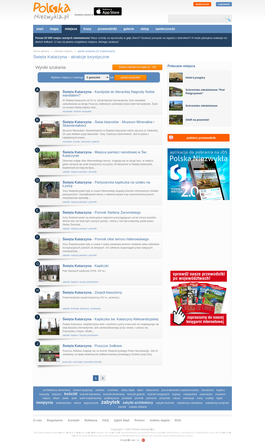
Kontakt (74, 420)
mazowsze (206, 394)
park (74, 398)
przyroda (165, 398)
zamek (122, 406)
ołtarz (56, 398)
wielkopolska (63, 402)
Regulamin (55, 420)
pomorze (151, 398)
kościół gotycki (136, 394)
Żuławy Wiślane (138, 406)
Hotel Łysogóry (195, 77)
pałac (66, 398)
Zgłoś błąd (121, 420)
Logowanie (224, 4)
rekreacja (188, 398)
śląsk (219, 398)
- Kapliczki (85, 266)
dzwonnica (152, 390)
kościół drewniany (114, 394)
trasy (87, 29)
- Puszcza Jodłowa (92, 346)
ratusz (176, 398)
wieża (77, 402)
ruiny (200, 398)
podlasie (127, 398)
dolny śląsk (127, 390)
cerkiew (100, 390)
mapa (54, 29)
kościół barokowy (90, 394)
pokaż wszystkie (130, 77)
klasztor (56, 394)
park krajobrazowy (91, 398)
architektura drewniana (56, 390)
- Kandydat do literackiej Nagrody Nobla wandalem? (108, 93)
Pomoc (140, 420)
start (39, 29)
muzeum (220, 394)
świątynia (44, 402)
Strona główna (41, 51)
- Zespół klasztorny (92, 292)
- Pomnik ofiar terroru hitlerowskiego (106, 239)
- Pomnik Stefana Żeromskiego (102, 212)
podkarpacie (111, 398)
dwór (140, 390)
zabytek (110, 402)
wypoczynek (91, 402)
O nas (37, 420)
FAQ (105, 420)
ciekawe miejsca (63, 51)
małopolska (190, 394)
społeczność (202, 4)
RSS (178, 420)
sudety (209, 398)
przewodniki (107, 29)
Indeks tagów (160, 420)
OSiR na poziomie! (197, 119)
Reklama (90, 420)
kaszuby (44, 394)
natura (46, 398)
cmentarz (112, 390)
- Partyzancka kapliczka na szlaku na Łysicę (106, 184)
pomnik (139, 398)
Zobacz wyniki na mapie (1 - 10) (137, 67)
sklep (145, 29)
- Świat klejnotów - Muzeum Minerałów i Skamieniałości (108, 123)
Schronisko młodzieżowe (202, 105)
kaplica (220, 390)
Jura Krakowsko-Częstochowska (180, 390)
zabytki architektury (138, 402)
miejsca (71, 29)
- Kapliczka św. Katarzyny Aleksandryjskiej (110, 319)
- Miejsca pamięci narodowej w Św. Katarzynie (105, 154)
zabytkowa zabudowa (189, 402)
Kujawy (176, 394)
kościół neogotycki (159, 394)
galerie (128, 29)
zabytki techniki (165, 402)
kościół (70, 394)
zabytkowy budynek (217, 402)
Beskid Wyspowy (83, 390)
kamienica (207, 390)
